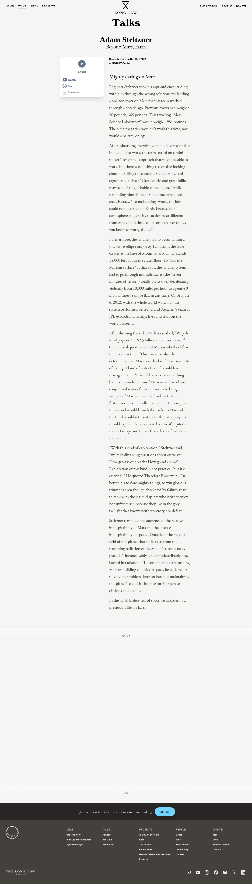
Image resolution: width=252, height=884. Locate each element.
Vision (10, 6)
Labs (141, 839)
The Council (182, 844)
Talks (22, 6)
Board (179, 834)
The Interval (209, 6)
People (227, 6)
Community (182, 849)
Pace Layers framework (78, 839)
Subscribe (165, 811)
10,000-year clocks (149, 834)
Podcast (107, 834)
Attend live (108, 844)
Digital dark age (74, 844)
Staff (178, 839)
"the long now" (73, 834)
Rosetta (143, 859)
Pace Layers (145, 849)
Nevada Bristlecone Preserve (154, 854)
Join (214, 834)
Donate (241, 6)
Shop (215, 839)
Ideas (34, 6)
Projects (48, 6)
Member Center (220, 844)
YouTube (107, 839)
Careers (180, 854)
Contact (216, 849)
